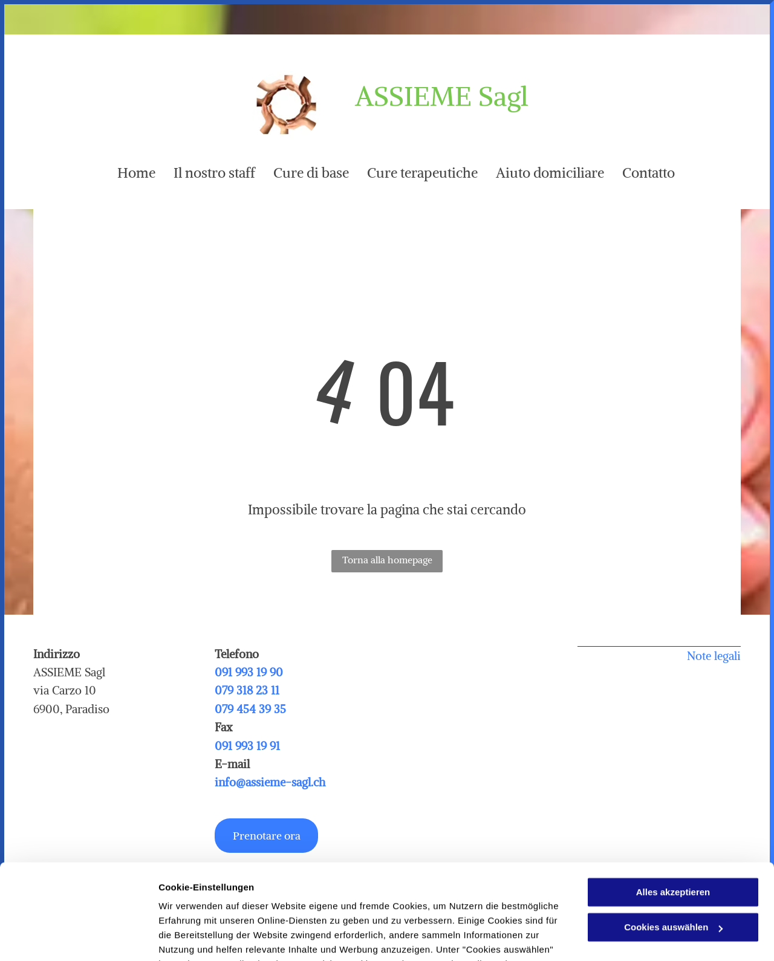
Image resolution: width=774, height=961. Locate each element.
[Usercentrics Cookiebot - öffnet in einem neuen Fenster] (78, 937)
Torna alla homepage (387, 560)
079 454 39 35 (250, 709)
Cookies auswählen (201, 937)
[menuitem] (127, 173)
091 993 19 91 (247, 746)
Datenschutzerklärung (297, 904)
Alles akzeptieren (673, 803)
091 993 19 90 (249, 672)
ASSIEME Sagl (441, 96)
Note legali (714, 656)
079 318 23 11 (247, 690)
